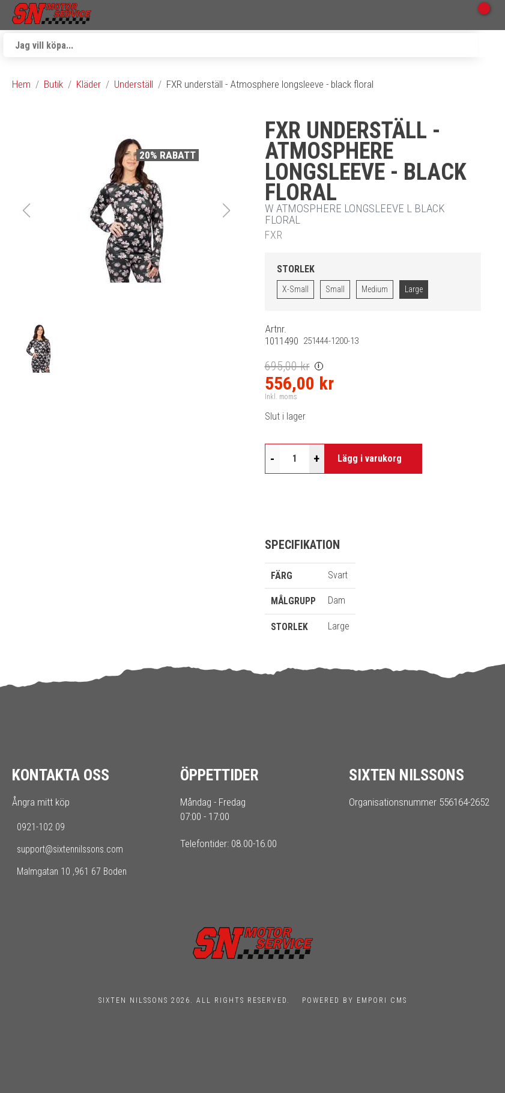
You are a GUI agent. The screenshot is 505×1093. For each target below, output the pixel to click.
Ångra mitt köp (41, 802)
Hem (21, 84)
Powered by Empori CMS (354, 1000)
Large (414, 289)
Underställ (133, 84)
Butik (53, 84)
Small (335, 289)
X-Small (295, 289)
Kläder (88, 84)
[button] (127, 210)
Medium (374, 289)
